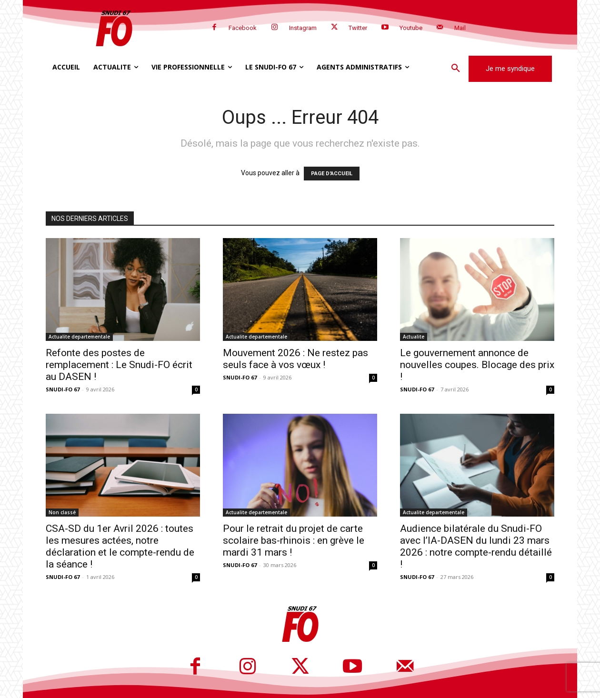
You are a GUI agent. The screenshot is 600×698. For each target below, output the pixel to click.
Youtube (411, 27)
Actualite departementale (79, 336)
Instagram (303, 27)
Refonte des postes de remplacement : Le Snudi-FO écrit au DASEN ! (119, 364)
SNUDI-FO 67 (63, 389)
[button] (455, 68)
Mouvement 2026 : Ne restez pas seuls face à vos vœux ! (295, 358)
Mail (460, 27)
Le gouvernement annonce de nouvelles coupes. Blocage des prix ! (477, 364)
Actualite (413, 336)
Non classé (62, 512)
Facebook (243, 27)
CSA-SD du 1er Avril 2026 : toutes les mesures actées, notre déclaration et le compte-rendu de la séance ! (120, 546)
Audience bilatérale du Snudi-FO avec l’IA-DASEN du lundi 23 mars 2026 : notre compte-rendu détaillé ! (476, 546)
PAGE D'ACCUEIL (331, 173)
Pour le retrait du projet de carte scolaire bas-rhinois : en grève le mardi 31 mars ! (293, 540)
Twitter (358, 27)
